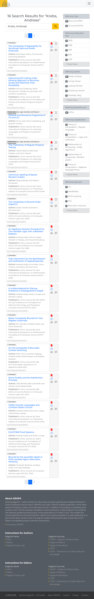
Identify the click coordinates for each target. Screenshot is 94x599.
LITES (52, 548)
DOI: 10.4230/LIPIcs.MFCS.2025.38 (17, 71)
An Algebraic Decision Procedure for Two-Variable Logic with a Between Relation (26, 231)
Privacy (76, 595)
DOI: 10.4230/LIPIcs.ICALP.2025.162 (17, 137)
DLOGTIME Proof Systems (21, 432)
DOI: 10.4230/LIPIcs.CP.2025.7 (15, 108)
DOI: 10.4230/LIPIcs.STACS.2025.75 (17, 194)
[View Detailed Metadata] (52, 47)
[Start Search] (55, 26)
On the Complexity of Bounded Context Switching (23, 349)
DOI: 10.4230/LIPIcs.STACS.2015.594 (17, 425)
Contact (85, 595)
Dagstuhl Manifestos (59, 545)
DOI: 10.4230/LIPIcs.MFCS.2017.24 (16, 340)
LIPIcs (9, 539)
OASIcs (9, 542)
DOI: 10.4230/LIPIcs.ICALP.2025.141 (17, 167)
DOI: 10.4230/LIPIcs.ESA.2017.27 (16, 370)
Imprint (66, 595)
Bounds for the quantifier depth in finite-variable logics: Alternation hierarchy (25, 459)
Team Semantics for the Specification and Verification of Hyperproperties (26, 260)
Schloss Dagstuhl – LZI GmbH (32, 595)
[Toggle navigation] (89, 3)
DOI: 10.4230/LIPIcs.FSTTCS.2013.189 (17, 449)
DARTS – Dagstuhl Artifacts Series (64, 539)
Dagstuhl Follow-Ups (15, 545)
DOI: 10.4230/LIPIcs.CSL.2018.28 (16, 251)
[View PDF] (52, 43)
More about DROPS (15, 524)
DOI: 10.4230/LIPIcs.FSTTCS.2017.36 (17, 311)
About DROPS (54, 595)
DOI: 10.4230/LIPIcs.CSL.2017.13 (16, 397)
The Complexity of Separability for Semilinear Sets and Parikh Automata (25, 48)
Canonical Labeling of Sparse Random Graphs (22, 176)
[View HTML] (56, 43)
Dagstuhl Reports (57, 542)
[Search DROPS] (29, 26)
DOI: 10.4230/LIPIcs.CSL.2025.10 (16, 222)
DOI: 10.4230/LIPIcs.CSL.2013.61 (16, 476)
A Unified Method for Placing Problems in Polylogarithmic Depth (26, 289)
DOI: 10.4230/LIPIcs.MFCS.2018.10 (16, 281)
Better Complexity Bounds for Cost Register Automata (25, 319)
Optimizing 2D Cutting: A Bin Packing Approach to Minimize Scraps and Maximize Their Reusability (23, 81)
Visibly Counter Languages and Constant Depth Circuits (23, 406)
